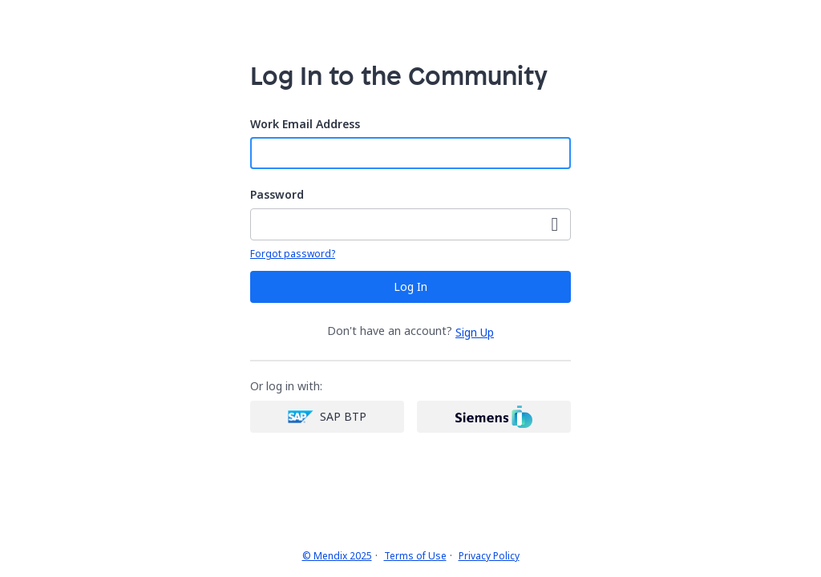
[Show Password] (555, 224)
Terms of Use (415, 556)
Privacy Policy (489, 556)
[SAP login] (327, 417)
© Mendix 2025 (337, 556)
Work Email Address (305, 124)
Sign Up (474, 332)
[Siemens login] (494, 417)
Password (277, 195)
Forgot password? (292, 254)
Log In (410, 286)
